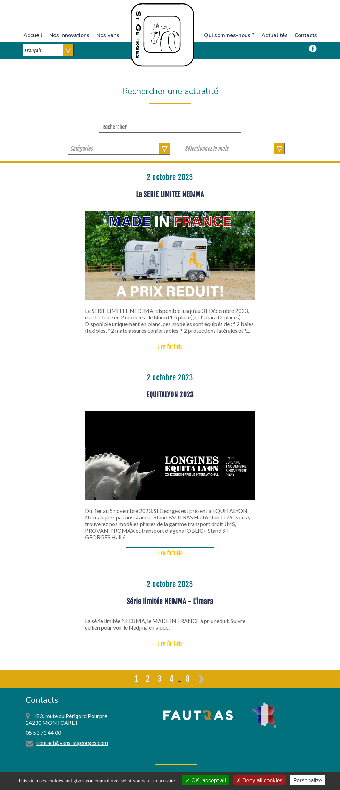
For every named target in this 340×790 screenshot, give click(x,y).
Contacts (306, 35)
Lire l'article (170, 346)
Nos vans (107, 35)
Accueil (32, 35)
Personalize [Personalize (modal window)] (307, 780)
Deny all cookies (259, 780)
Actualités (274, 35)
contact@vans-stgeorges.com (72, 742)
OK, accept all (205, 780)
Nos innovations (69, 35)
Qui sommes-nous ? (229, 35)
